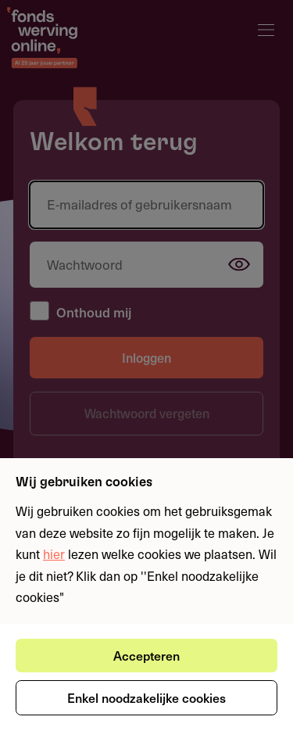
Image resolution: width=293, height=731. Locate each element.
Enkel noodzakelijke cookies (146, 697)
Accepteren (146, 655)
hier (54, 553)
